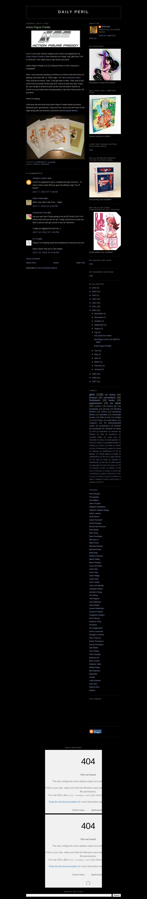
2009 (94, 374)
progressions (95, 403)
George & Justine (40, 178)
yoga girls (95, 465)
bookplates (93, 409)
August (97, 328)
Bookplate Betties (70, 110)
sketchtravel (106, 451)
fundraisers (94, 400)
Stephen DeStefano (97, 507)
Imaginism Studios (97, 615)
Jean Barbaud (95, 602)
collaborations (94, 457)
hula (102, 434)
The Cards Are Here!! (103, 336)
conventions (110, 397)
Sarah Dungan (95, 523)
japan (104, 473)
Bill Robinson (94, 671)
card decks (112, 420)
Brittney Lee (94, 658)
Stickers (92, 454)
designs (107, 471)
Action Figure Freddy (34, 56)
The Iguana (94, 497)
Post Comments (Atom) (47, 268)
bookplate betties (112, 443)
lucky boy (111, 473)
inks (93, 448)
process (93, 397)
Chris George (94, 654)
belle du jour (105, 417)
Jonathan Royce (96, 589)
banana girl (112, 406)
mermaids (93, 440)
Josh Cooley (31, 54)
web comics (115, 479)
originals (115, 459)
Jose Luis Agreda (96, 585)
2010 (94, 310)
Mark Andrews (95, 562)
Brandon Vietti (95, 664)
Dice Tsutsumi (95, 638)
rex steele (115, 403)
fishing (110, 445)
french (91, 443)
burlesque (98, 471)
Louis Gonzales (95, 566)
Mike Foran (94, 543)
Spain (104, 468)
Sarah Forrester (95, 520)
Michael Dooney (96, 546)
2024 (94, 288)
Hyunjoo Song (95, 621)
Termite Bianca (104, 454)
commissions (104, 426)
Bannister (93, 674)
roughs (118, 417)
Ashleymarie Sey (40, 212)
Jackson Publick (96, 612)
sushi (106, 479)
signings (45, 164)
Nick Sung (93, 533)
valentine (109, 428)
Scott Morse (94, 516)
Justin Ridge (94, 576)
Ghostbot (93, 625)
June (96, 351)
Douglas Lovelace (96, 634)
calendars (103, 414)
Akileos (92, 690)
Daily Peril (73, 12)
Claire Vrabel (38, 198)
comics (104, 412)
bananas (115, 431)
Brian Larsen (94, 661)
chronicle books (95, 437)
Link (91, 150)
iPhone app (117, 471)
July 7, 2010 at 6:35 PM (45, 206)
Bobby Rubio (94, 667)
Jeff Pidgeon (94, 598)
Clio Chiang (94, 651)
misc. (119, 473)
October (98, 321)
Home (56, 263)
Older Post (80, 263)
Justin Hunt (94, 579)
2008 (94, 378)
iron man (95, 459)
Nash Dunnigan (95, 536)
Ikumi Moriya (94, 618)
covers (101, 445)
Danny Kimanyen (96, 644)
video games (116, 462)
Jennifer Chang (95, 592)
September (99, 325)
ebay (102, 440)
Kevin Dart (93, 572)
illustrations (95, 473)
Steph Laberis (95, 513)
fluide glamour (112, 440)
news (93, 476)
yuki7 (99, 482)
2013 (94, 299)
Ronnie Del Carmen (97, 526)
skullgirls (98, 479)
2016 (94, 291)
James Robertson (96, 608)
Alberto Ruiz (94, 687)
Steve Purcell (94, 503)
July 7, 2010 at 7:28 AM (45, 192)
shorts (118, 448)
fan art (105, 457)
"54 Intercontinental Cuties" (69, 78)
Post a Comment (33, 259)
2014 (94, 295)
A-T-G (35, 239)
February (98, 365)
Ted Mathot (93, 500)
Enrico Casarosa (96, 631)
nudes (105, 459)
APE (94, 431)
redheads (115, 476)
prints (37, 164)
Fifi (117, 451)
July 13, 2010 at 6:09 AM (46, 252)
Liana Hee (93, 569)
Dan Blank (93, 648)
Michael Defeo (95, 549)
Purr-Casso (98, 420)
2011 (94, 306)
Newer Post (31, 263)
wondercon (113, 434)
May (96, 354)
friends (118, 445)
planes (110, 448)
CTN (119, 465)
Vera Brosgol (94, 494)
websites (92, 482)
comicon (97, 406)
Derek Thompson (96, 641)
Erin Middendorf (95, 628)
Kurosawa (95, 468)
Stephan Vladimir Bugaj (99, 510)
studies (99, 443)
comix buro (112, 437)
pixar (107, 476)
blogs (116, 454)
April (96, 358)
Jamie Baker (94, 605)
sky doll (105, 462)
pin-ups (106, 409)
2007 (94, 381)
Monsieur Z (94, 540)
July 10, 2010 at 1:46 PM (46, 232)
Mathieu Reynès (96, 556)
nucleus (100, 476)
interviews (101, 448)
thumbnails (96, 428)
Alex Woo (93, 684)
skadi (91, 479)
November (99, 317)
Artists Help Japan (108, 465)
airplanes (112, 468)
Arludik (92, 677)
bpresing (105, 27)
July (96, 332)
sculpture (93, 423)
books (112, 400)
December (99, 313)
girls (92, 394)
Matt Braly (93, 553)
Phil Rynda (93, 530)
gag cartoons (116, 457)
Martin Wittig (94, 559)
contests (92, 445)
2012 (94, 303)
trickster (117, 426)
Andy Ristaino (95, 680)
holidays (92, 434)
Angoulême (103, 431)
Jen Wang (93, 595)
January (98, 369)
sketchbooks (94, 462)
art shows (110, 394)
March (97, 362)
